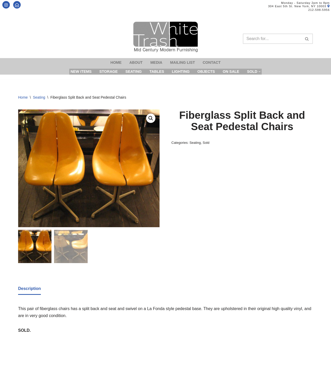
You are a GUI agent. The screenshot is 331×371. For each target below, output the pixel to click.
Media (156, 62)
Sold (206, 143)
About (135, 62)
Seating (133, 71)
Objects (206, 71)
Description (29, 288)
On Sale (231, 71)
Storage (108, 71)
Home (116, 62)
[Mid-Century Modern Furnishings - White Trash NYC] (165, 36)
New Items (81, 71)
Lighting (181, 71)
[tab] (29, 289)
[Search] (272, 39)
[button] (150, 118)
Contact (212, 62)
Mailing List (182, 62)
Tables (156, 71)
